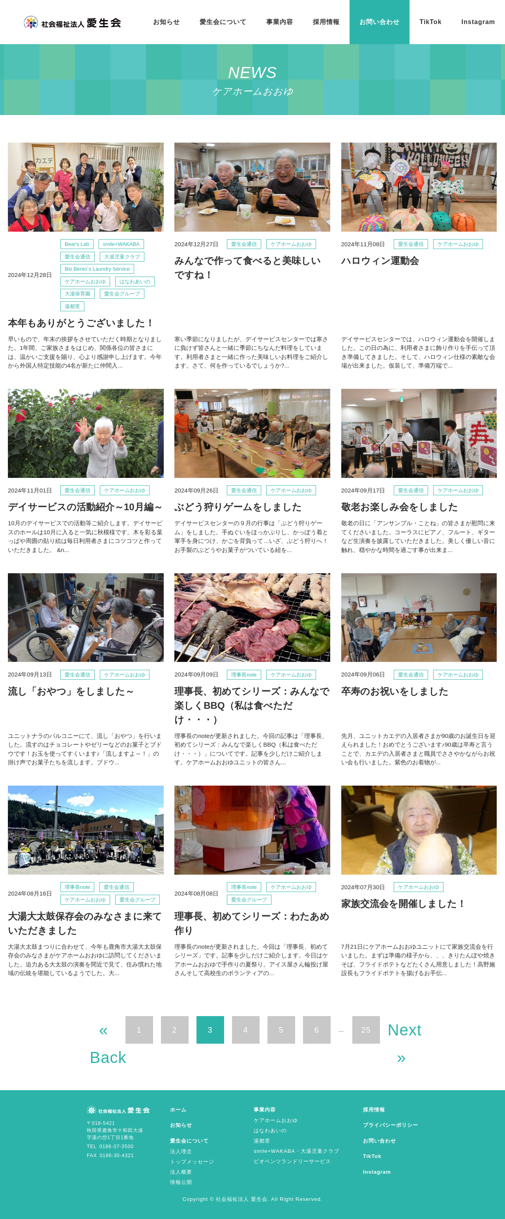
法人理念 (181, 1151)
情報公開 (181, 1182)
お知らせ (166, 22)
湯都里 (262, 1141)
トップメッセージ (192, 1162)
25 (365, 1030)
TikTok (430, 22)
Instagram (478, 22)
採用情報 (326, 22)
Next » (401, 1032)
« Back (104, 1032)
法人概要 (181, 1172)
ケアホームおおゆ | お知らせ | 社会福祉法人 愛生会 (73, 22)
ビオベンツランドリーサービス (292, 1161)
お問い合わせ (379, 22)
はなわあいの (270, 1131)
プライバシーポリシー (390, 1125)
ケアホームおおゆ (276, 1120)
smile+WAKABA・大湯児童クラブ (296, 1151)
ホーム (178, 1110)
